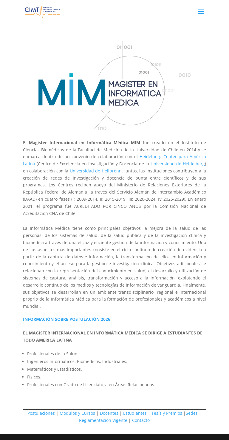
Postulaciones (41, 413)
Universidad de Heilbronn (96, 171)
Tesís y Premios (166, 413)
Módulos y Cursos (77, 413)
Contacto (141, 420)
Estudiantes (135, 413)
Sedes (192, 413)
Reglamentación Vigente (103, 420)
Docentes (109, 413)
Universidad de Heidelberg (178, 163)
